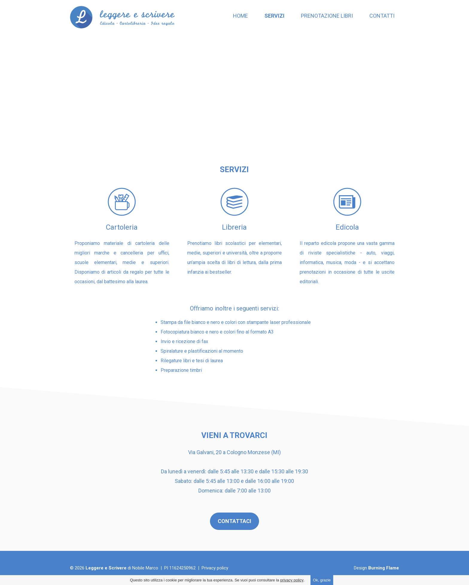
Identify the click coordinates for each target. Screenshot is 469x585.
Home (240, 16)
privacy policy (292, 580)
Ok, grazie (322, 580)
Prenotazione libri (327, 16)
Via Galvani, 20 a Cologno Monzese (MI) (234, 452)
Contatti (382, 16)
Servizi (274, 16)
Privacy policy (215, 568)
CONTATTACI (234, 521)
